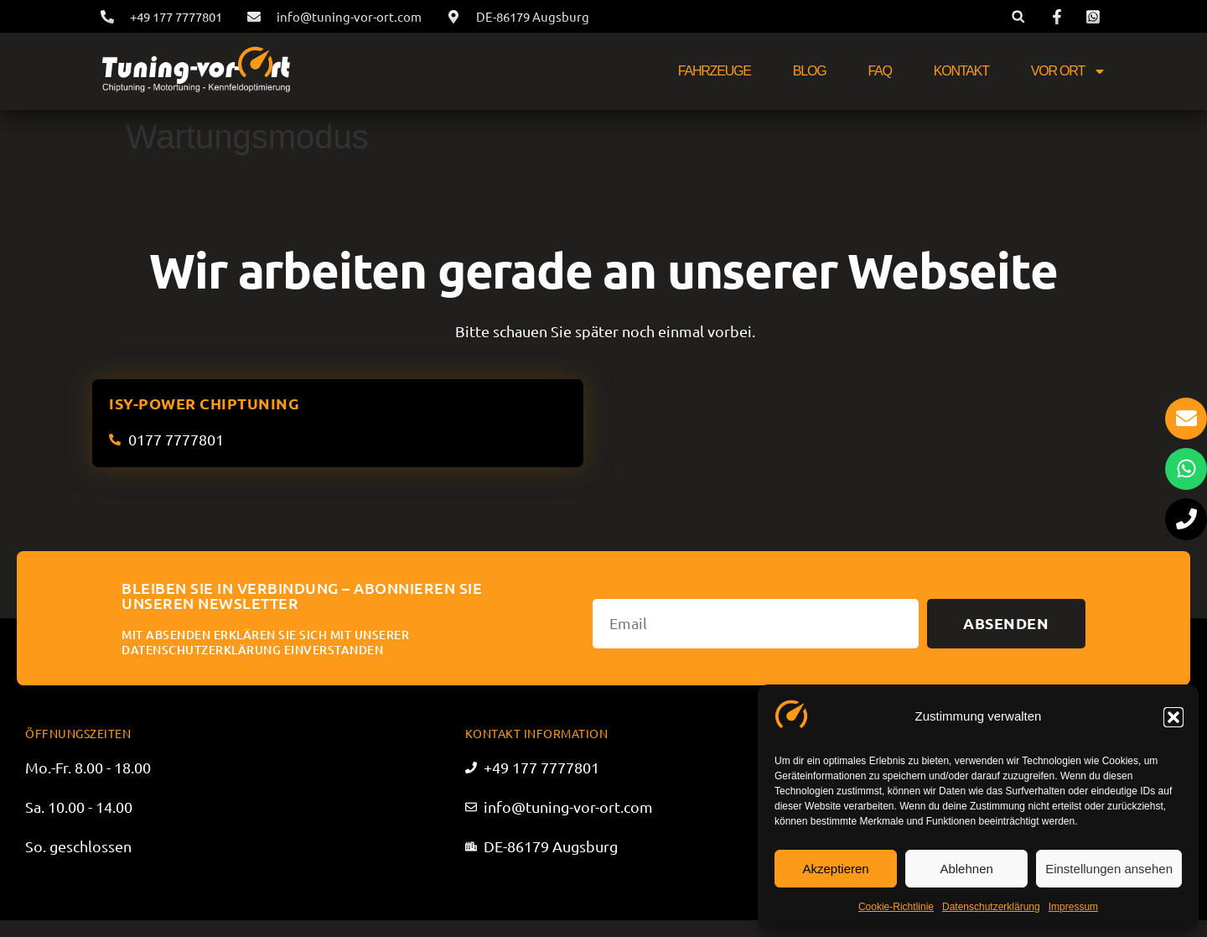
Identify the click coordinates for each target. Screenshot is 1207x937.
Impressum (1073, 907)
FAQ (879, 71)
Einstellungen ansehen (1109, 869)
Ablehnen (966, 869)
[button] (1173, 717)
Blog (809, 71)
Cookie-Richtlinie (896, 907)
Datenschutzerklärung (991, 907)
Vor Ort (1068, 71)
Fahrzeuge (714, 71)
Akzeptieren (835, 869)
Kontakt (961, 71)
